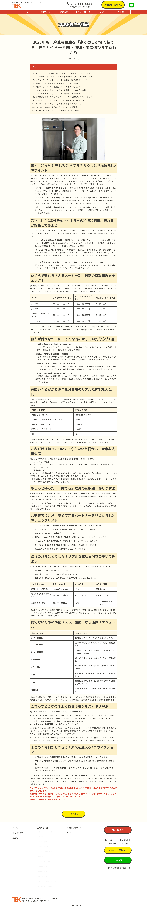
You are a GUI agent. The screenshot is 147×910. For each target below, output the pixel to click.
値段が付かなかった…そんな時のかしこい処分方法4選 (58, 83)
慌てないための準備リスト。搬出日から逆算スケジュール (59, 103)
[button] (113, 4)
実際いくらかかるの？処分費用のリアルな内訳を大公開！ (59, 86)
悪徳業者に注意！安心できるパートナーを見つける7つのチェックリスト (65, 97)
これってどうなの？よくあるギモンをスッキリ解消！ (57, 107)
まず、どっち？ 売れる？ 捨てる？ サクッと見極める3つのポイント (63, 73)
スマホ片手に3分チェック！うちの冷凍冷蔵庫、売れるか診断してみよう (65, 76)
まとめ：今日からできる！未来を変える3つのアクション (58, 110)
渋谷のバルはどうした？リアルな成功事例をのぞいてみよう (60, 100)
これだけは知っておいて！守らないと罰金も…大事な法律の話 (61, 90)
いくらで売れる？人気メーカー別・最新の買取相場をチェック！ (62, 80)
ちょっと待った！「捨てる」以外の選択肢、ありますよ (58, 93)
